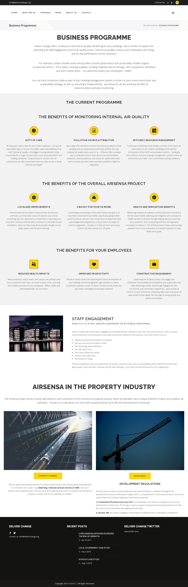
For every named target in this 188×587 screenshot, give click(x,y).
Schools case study (89, 559)
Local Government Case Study (94, 548)
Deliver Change (150, 25)
